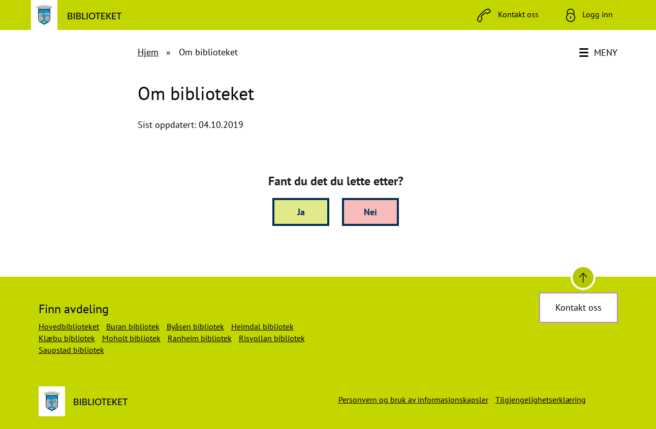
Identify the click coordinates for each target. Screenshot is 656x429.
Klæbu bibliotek (67, 338)
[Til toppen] (583, 277)
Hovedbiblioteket (69, 326)
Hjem (148, 52)
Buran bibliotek (133, 326)
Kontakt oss (578, 307)
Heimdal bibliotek (262, 326)
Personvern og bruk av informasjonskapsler (413, 399)
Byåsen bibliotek (195, 326)
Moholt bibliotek (131, 338)
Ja (301, 212)
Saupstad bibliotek (71, 350)
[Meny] (599, 52)
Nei (370, 212)
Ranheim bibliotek (200, 338)
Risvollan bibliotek (272, 338)
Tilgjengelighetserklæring (540, 399)
